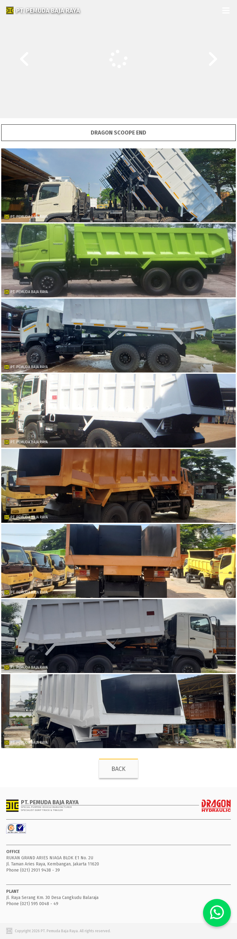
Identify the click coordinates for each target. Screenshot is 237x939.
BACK (118, 768)
